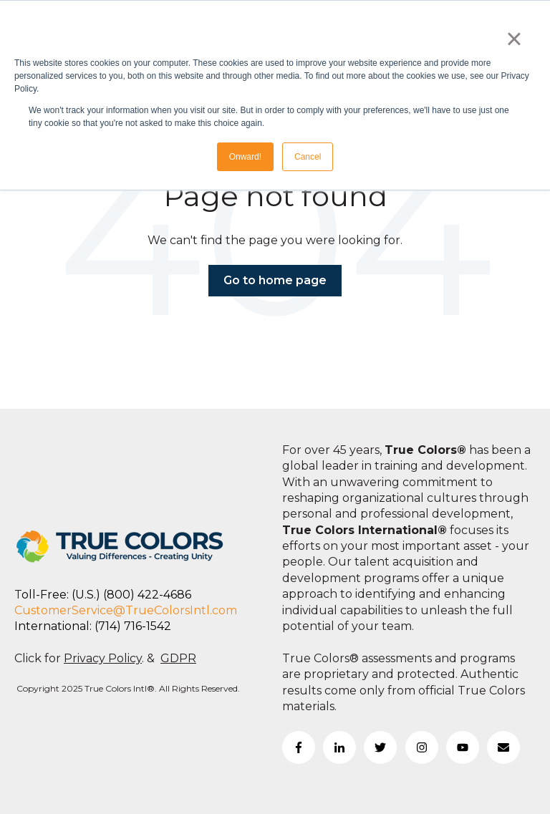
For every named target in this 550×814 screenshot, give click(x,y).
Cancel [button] (307, 157)
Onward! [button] (245, 157)
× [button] (514, 38)
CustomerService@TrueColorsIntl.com (125, 610)
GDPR (178, 658)
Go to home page (275, 280)
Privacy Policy (103, 658)
